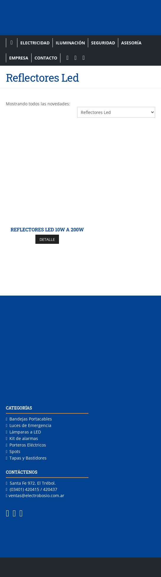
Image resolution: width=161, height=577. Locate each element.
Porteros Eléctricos (27, 445)
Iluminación (70, 43)
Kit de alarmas (23, 438)
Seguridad (103, 43)
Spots (14, 451)
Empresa (18, 58)
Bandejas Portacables (30, 419)
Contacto (45, 58)
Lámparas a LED (25, 432)
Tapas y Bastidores (28, 458)
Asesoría (131, 43)
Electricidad (35, 43)
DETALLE (47, 239)
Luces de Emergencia (30, 425)
